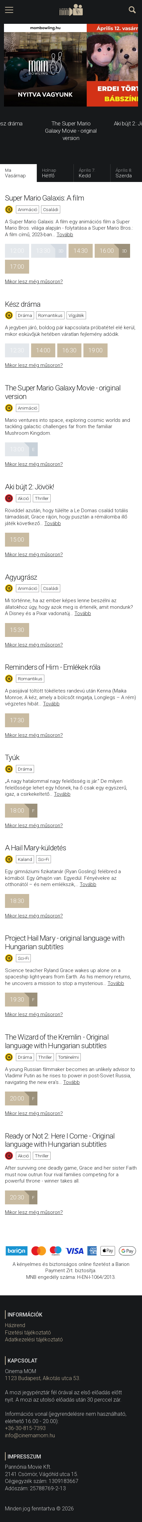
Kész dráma (22, 304)
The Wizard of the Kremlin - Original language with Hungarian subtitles (57, 1041)
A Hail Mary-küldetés (35, 847)
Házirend (15, 1325)
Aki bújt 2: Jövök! (29, 486)
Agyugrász (21, 577)
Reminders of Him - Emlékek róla (52, 667)
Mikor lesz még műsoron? (34, 282)
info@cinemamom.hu (30, 1435)
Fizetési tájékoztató (28, 1332)
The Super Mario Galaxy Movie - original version (62, 392)
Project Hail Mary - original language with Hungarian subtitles (64, 942)
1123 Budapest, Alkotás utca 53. (42, 1378)
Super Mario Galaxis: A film (44, 198)
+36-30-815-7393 (25, 1428)
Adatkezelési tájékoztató (34, 1339)
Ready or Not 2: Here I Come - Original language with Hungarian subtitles (60, 1140)
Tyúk (12, 757)
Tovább (65, 235)
